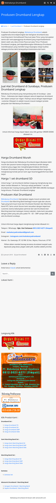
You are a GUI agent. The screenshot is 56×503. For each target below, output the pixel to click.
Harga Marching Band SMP (13, 461)
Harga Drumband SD (11, 427)
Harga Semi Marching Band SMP (15, 445)
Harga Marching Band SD (12, 459)
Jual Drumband (16, 26)
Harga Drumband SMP (12, 430)
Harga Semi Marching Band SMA (15, 447)
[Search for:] (26, 274)
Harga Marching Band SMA (13, 463)
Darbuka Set (8, 475)
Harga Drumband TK (11, 425)
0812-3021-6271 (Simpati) (43, 228)
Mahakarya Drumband (33, 32)
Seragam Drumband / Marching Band (17, 486)
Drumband (5, 201)
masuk (12, 268)
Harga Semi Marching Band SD (14, 443)
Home (4, 26)
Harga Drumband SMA (12, 432)
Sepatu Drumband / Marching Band (16, 488)
